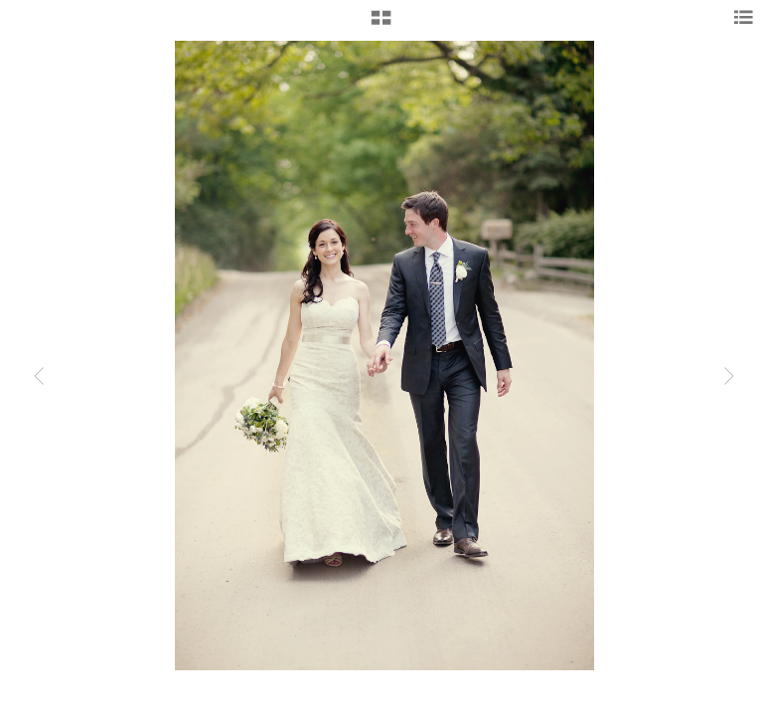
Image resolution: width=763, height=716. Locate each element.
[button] (381, 25)
